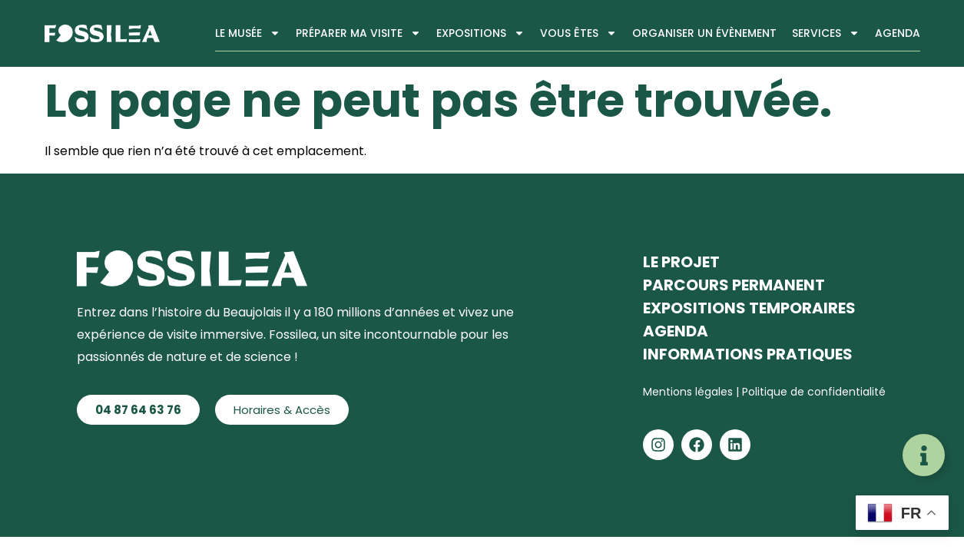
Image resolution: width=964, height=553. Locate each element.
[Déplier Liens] (924, 455)
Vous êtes (578, 33)
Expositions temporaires (749, 308)
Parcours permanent (734, 285)
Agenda (897, 33)
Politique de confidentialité (814, 391)
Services (826, 33)
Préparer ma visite (358, 33)
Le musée (247, 33)
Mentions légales (689, 391)
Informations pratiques (748, 354)
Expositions (480, 33)
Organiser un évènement (704, 33)
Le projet (681, 262)
